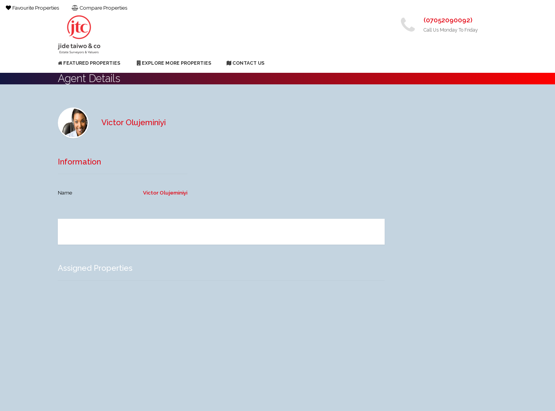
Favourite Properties (32, 8)
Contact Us (245, 63)
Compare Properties (99, 8)
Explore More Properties (174, 63)
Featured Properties (89, 63)
